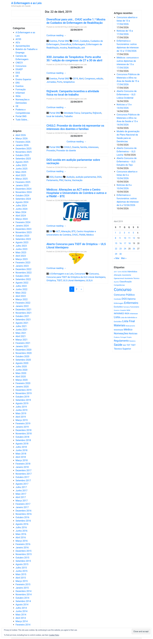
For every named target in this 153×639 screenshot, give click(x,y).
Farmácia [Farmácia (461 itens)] (126, 307)
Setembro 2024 (23, 199)
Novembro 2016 (24, 514)
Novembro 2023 (24, 232)
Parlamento (52, 180)
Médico (90, 234)
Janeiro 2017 (22, 507)
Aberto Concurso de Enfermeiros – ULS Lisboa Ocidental (127, 94)
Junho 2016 (21, 530)
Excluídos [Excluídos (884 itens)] (118, 307)
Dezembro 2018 (23, 430)
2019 (75, 78)
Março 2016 (22, 541)
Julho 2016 (21, 527)
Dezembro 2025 (23, 148)
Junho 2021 (21, 329)
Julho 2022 (21, 286)
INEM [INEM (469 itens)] (128, 310)
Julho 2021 (21, 326)
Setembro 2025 (23, 158)
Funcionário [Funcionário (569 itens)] (134, 307)
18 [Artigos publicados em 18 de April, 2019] (129, 243)
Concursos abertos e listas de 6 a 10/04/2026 (127, 175)
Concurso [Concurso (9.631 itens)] (122, 289)
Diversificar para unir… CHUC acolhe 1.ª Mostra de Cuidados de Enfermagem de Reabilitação (75, 21)
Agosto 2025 (22, 162)
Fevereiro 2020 (23, 383)
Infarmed (20, 93)
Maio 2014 (21, 614)
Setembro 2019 (23, 400)
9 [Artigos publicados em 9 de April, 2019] (120, 238)
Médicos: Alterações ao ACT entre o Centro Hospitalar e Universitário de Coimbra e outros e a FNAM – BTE (76, 193)
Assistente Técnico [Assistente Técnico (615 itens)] (132, 278)
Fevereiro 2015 (23, 584)
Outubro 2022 (22, 276)
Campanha (86, 113)
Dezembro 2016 (23, 510)
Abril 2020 (21, 376)
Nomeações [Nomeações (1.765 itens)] (121, 333)
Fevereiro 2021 (23, 343)
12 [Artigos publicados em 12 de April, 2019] (134, 238)
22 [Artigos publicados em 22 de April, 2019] (116, 249)
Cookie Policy (54, 635)
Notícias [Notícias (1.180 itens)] (133, 333)
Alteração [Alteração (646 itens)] (118, 275)
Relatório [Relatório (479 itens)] (132, 341)
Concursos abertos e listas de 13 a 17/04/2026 (127, 20)
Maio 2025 (21, 172)
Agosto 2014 (22, 604)
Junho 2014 (21, 611)
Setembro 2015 (23, 561)
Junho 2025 (21, 168)
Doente (75, 147)
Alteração (66, 231)
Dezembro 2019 (23, 390)
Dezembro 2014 (23, 591)
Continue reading (56, 35)
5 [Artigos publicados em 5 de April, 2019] (133, 233)
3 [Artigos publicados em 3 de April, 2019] (124, 233)
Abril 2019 (21, 416)
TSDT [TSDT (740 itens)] (133, 345)
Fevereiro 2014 (23, 624)
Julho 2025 (21, 165)
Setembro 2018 (23, 440)
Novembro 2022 (24, 272)
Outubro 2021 (22, 316)
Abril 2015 (21, 577)
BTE (74, 231)
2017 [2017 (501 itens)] (115, 272)
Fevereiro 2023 (23, 262)
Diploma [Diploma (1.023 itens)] (131, 299)
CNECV (19, 62)
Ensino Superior (23, 79)
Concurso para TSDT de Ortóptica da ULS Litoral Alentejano (75, 277)
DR (17, 76)
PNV (61, 180)
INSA (18, 96)
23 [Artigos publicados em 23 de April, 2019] (120, 249)
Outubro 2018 (22, 437)
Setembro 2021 (23, 319)
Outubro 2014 (22, 598)
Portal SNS (21, 116)
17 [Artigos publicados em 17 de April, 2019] (125, 243)
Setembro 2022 (23, 279)
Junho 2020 (21, 370)
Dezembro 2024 (23, 188)
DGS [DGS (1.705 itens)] (124, 298)
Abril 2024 (21, 215)
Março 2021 (22, 339)
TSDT (59, 280)
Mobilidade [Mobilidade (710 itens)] (118, 330)
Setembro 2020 (23, 359)
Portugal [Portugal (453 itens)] (123, 337)
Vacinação (77, 180)
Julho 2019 (21, 406)
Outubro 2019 (22, 396)
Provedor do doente (66, 150)
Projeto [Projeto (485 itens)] (129, 337)
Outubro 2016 (22, 517)
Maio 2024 (21, 212)
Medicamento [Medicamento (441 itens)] (130, 326)
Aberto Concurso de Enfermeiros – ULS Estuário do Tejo (127, 161)
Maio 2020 (21, 373)
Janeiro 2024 (22, 225)
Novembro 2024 (24, 192)
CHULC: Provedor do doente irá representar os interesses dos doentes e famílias (75, 127)
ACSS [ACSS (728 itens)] (124, 271)
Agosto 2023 (22, 242)
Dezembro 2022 (23, 269)
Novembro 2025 (24, 152)
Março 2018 (22, 460)
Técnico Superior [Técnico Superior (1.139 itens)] (122, 348)
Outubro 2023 (22, 235)
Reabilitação (74, 47)
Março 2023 (22, 259)
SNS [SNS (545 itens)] (124, 345)
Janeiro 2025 (22, 185)
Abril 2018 (21, 457)
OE (17, 106)
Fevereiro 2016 (23, 544)
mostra (63, 47)
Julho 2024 (21, 205)
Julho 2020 (21, 366)
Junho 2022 (21, 289)
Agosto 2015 (22, 564)
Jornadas (51, 82)
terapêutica (69, 82)
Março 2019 (22, 420)
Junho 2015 (21, 571)
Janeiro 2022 (22, 306)
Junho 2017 (21, 490)
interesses (93, 147)
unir (83, 47)
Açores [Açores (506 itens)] (116, 282)
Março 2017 (22, 500)
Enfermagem (78, 44)
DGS (18, 72)
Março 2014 (22, 621)
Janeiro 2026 (22, 145)
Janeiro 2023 (22, 266)
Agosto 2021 (22, 323)
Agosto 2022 (22, 282)
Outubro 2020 (22, 356)
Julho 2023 (21, 245)
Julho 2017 (21, 487)
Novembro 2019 (24, 393)
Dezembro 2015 (23, 551)
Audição (70, 177)
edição (99, 78)
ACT (58, 231)
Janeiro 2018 (22, 467)
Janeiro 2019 (22, 427)
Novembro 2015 (24, 554)
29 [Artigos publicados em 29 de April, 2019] (116, 254)
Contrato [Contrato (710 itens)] (117, 299)
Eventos (19, 86)
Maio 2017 (21, 494)
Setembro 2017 (23, 480)
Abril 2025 (21, 175)
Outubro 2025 (22, 155)
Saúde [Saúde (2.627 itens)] (118, 344)
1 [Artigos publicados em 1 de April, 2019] (115, 233)
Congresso (90, 78)
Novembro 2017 (24, 473)
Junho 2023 (21, 249)
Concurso (94, 273)
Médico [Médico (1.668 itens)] (128, 329)
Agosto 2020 (22, 363)
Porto (59, 82)
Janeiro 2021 (22, 346)
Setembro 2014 (23, 601)
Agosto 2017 (22, 484)
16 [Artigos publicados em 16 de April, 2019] (120, 243)
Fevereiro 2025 (23, 182)
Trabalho (68, 116)
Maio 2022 (21, 292)
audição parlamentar (86, 177)
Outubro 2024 (22, 195)
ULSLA (89, 280)
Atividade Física (72, 113)
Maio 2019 (21, 413)
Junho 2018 (21, 450)
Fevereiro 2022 (23, 302)
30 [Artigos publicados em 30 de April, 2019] (120, 254)
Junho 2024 (21, 209)
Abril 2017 (21, 497)
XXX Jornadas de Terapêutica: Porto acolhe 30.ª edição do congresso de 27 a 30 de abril (74, 58)
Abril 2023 (21, 256)
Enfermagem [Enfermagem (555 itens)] (119, 303)
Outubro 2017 (22, 477)
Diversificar (65, 44)
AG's (18, 42)
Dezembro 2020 (23, 349)
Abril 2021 (21, 336)
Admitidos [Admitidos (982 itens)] (132, 271)
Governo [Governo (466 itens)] (117, 310)
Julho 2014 (21, 608)
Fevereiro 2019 (23, 423)
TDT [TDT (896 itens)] (128, 345)
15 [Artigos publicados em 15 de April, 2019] (116, 243)
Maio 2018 (21, 453)
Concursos (21, 66)
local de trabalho (54, 116)
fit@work (97, 113)
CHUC (76, 41)
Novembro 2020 (24, 353)
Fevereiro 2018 (23, 463)
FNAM (82, 234)
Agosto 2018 (22, 443)
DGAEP (19, 69)
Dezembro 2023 (23, 229)
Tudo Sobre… (22, 119)
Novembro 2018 (24, 433)
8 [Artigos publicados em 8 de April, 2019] (115, 238)
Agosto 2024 (22, 202)
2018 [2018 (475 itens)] (120, 272)
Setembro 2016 (23, 520)
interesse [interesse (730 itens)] (134, 313)
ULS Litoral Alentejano (74, 280)
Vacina (67, 180)
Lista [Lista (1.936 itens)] (117, 317)
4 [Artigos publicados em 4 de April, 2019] (128, 233)
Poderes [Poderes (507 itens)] (117, 337)
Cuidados (84, 41)
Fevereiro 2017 (23, 504)
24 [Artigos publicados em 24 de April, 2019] (125, 249)
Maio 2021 (21, 333)
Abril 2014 (21, 618)
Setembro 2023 (23, 239)
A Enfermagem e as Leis (26, 3)
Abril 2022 (21, 296)
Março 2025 (22, 178)
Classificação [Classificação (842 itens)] (125, 281)
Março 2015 (22, 581)
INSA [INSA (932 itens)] (127, 313)
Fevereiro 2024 (23, 222)
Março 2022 (22, 299)
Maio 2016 (21, 534)
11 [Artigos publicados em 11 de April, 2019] (129, 238)
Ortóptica (51, 280)
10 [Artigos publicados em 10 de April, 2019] (125, 238)
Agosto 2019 (22, 403)
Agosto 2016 (22, 524)
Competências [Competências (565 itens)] (119, 285)
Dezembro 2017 (23, 470)
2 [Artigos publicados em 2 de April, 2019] (120, 233)
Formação (21, 89)
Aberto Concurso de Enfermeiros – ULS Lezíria (127, 151)
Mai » (123, 258)
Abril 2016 (21, 537)
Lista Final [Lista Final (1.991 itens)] (128, 321)
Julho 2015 (21, 567)
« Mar (116, 258)
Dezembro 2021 (23, 309)
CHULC (67, 147)
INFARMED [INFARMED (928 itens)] (119, 313)
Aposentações (23, 46)
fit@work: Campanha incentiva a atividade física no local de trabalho (72, 93)
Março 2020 (22, 380)
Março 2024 (22, 219)
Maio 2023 (21, 252)
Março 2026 (22, 138)
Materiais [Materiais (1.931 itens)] (119, 325)
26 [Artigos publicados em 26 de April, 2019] (134, 249)
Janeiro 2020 (22, 386)
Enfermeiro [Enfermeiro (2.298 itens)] (131, 303)
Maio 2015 (21, 574)
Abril (81, 78)
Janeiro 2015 (22, 587)
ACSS (18, 39)
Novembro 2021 (24, 313)
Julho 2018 (21, 447)
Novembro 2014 (24, 594)
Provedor (50, 150)
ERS (18, 82)
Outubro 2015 (22, 557)
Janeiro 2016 (22, 547)
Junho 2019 (21, 410)
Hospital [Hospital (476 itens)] (123, 310)
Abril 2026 (21, 135)
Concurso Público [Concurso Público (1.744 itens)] (124, 294)
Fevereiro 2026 (23, 142)
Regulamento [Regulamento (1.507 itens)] (121, 340)
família (83, 147)
